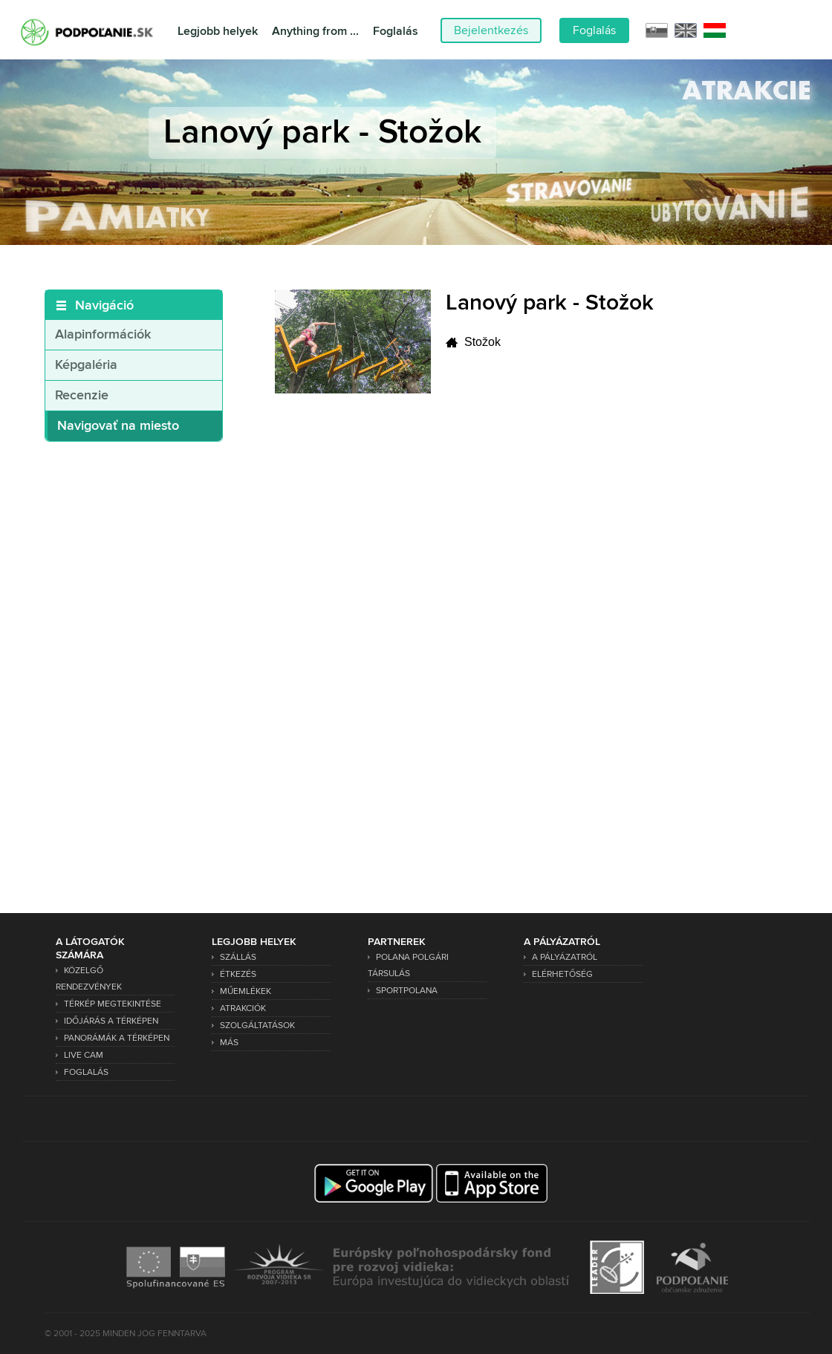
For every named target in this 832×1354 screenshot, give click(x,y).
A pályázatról (564, 957)
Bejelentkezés (491, 30)
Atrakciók (243, 1008)
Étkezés (238, 974)
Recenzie (81, 395)
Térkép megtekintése (112, 1004)
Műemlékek (245, 991)
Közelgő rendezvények (89, 978)
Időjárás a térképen (111, 1021)
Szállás (238, 957)
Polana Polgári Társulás (408, 965)
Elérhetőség (562, 974)
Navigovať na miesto (118, 426)
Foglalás (395, 31)
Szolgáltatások (257, 1025)
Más (229, 1042)
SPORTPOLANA (407, 990)
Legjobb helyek (218, 31)
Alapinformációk (103, 335)
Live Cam (83, 1055)
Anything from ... (315, 31)
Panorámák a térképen (116, 1038)
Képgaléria (86, 365)
